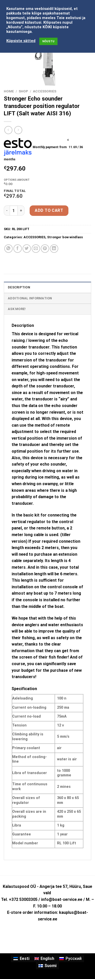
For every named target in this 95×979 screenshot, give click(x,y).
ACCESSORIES (44, 91)
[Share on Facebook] (17, 248)
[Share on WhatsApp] (8, 248)
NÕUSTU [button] (48, 41)
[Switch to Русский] (70, 958)
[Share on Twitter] (27, 248)
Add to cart (49, 210)
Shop (23, 91)
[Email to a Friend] (36, 248)
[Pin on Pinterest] (45, 248)
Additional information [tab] (30, 298)
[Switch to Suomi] (47, 965)
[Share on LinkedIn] (54, 248)
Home (9, 91)
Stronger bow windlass (65, 237)
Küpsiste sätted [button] (20, 40)
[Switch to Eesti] (21, 958)
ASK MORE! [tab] (17, 309)
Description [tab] (19, 287)
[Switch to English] (44, 958)
